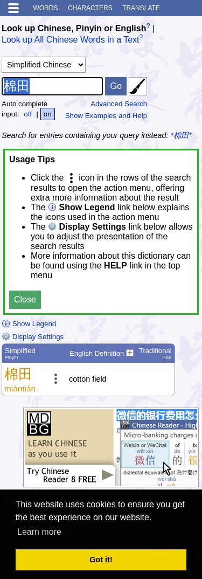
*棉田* (181, 135)
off (28, 114)
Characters (90, 8)
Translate (141, 8)
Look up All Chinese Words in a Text (71, 40)
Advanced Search (118, 104)
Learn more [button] (39, 531)
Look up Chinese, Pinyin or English (74, 28)
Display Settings (33, 337)
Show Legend (29, 324)
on (48, 114)
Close (25, 299)
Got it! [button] (100, 559)
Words (45, 8)
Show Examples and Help (106, 116)
